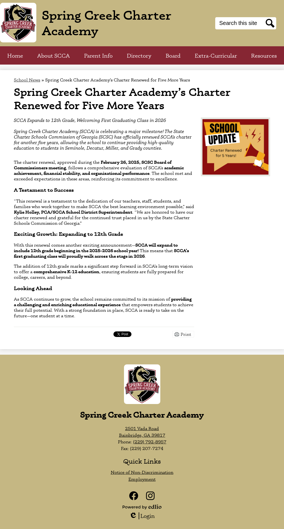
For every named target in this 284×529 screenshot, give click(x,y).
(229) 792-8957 (149, 441)
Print (186, 334)
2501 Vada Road (142, 428)
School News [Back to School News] (27, 80)
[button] (53, 55)
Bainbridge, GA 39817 (142, 435)
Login (142, 515)
